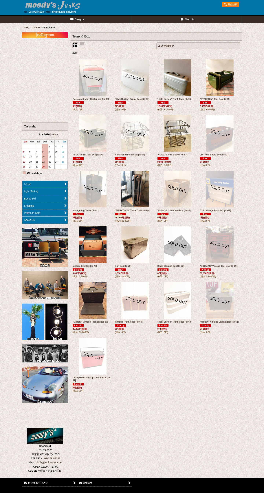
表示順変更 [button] (166, 45)
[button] (230, 4)
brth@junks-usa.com (64, 11)
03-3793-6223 (36, 11)
